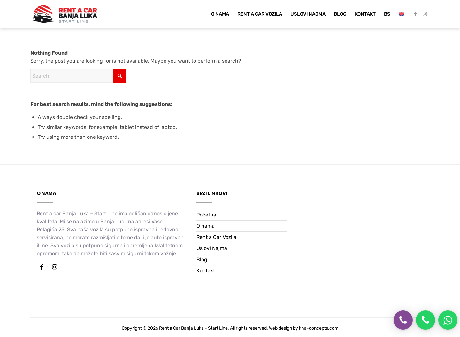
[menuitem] (220, 14)
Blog (201, 259)
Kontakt (205, 271)
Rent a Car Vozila (216, 237)
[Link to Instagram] (425, 14)
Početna (206, 215)
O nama (205, 226)
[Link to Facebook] (415, 14)
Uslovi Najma (211, 248)
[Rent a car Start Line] (63, 14)
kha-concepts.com (318, 328)
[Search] (78, 76)
